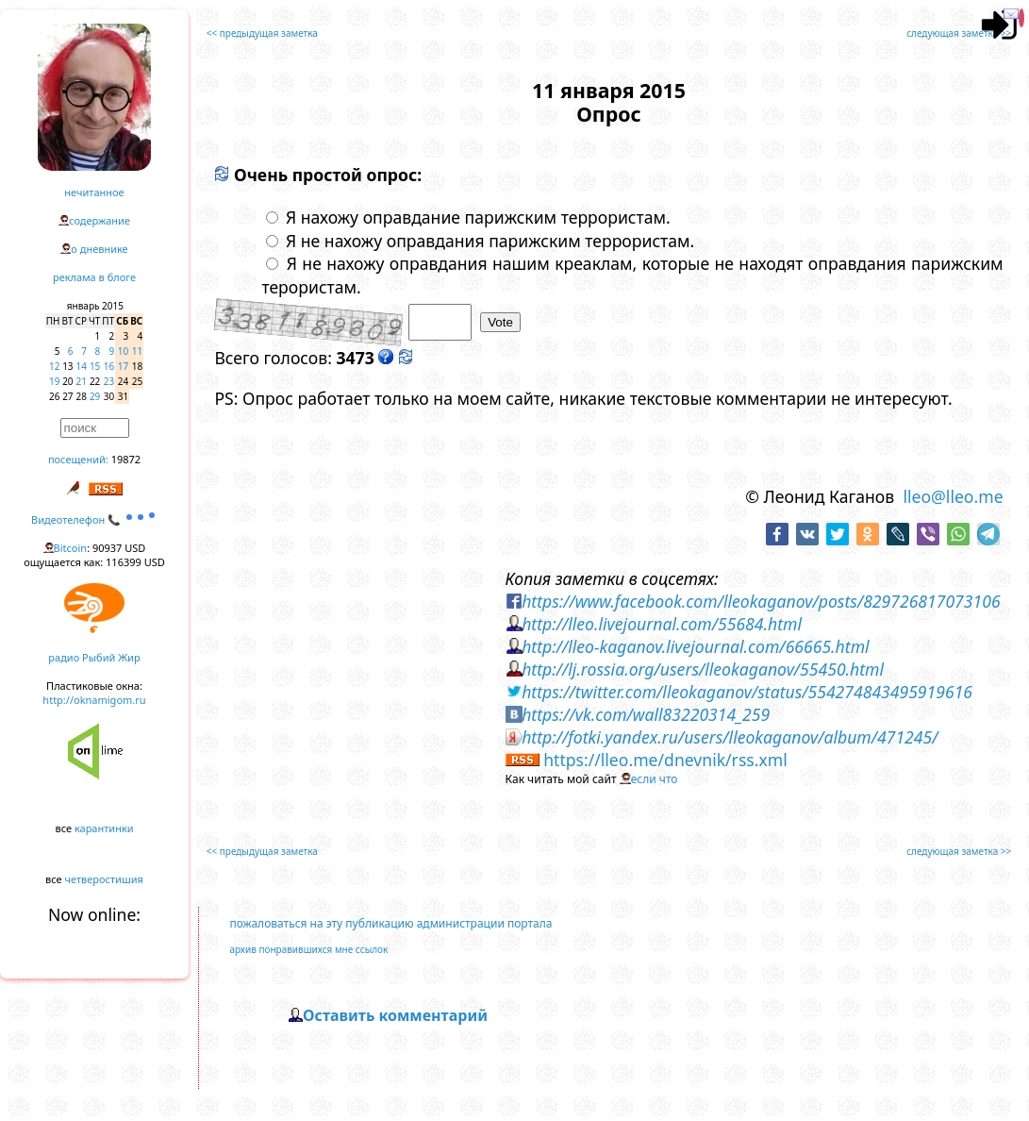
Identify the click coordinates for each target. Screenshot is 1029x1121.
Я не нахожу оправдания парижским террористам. (480, 240)
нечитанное (94, 192)
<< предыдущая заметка (262, 33)
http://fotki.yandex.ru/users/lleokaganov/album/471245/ (730, 737)
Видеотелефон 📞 (94, 519)
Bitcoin (71, 548)
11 (137, 351)
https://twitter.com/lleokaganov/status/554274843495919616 (747, 691)
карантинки (104, 828)
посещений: (78, 459)
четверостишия (104, 879)
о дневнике (99, 249)
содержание (99, 220)
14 (81, 366)
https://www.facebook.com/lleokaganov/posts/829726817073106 (761, 601)
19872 (126, 459)
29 (95, 396)
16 (109, 366)
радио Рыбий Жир (94, 657)
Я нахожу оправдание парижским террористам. (468, 217)
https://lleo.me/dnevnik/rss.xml (665, 759)
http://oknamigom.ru (93, 700)
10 (123, 351)
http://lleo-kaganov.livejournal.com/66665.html (695, 646)
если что (654, 779)
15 (95, 366)
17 (123, 366)
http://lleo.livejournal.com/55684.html (662, 623)
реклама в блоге (94, 277)
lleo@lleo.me (953, 496)
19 (54, 381)
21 (81, 381)
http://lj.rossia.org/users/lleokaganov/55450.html (703, 669)
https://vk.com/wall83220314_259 (646, 714)
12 (54, 366)
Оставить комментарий (395, 1015)
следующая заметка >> (958, 33)
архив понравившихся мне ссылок (308, 949)
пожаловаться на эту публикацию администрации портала (390, 923)
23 (109, 381)
